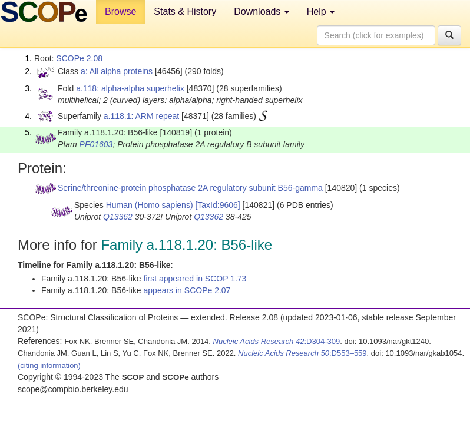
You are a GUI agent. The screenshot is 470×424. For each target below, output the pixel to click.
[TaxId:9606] (217, 205)
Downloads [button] (261, 11)
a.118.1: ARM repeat (141, 116)
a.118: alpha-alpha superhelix (130, 88)
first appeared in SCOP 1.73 (195, 278)
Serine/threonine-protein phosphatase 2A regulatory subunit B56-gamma (190, 188)
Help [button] (321, 11)
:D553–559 (302, 353)
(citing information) (49, 365)
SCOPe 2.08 (79, 58)
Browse (120, 11)
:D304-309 (276, 341)
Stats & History (185, 11)
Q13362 (118, 216)
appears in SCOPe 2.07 (187, 290)
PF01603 (96, 144)
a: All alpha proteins (117, 71)
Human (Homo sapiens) (149, 205)
